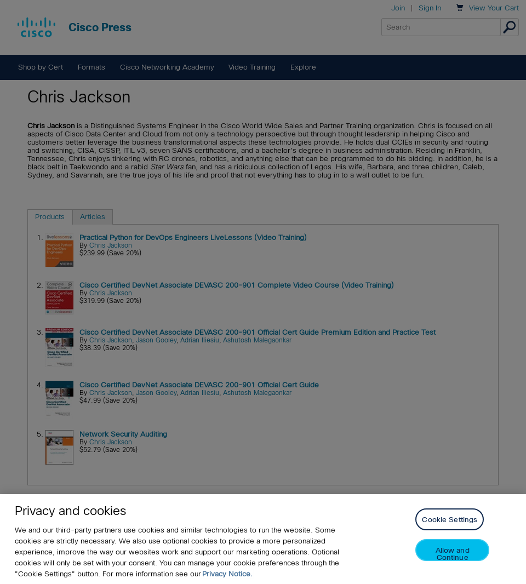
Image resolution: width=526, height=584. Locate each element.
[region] (263, 539)
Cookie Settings (449, 520)
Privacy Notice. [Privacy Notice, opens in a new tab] (227, 574)
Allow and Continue (453, 553)
